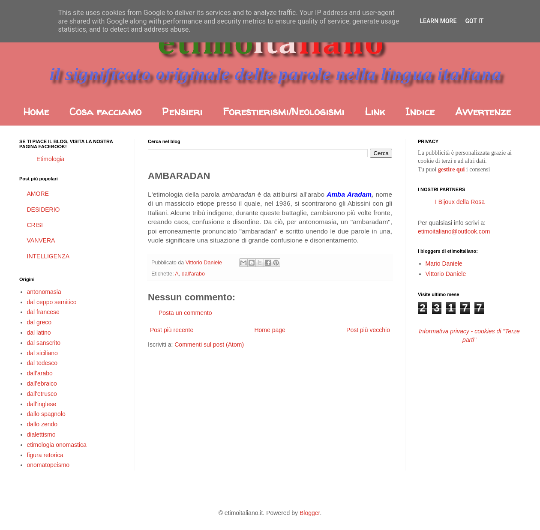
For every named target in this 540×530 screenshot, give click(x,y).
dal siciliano (42, 353)
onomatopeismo (48, 464)
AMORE (38, 193)
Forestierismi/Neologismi (283, 112)
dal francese (43, 311)
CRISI (35, 225)
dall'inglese (42, 404)
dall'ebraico (42, 383)
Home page (269, 329)
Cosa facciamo (105, 112)
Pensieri (182, 112)
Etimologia (50, 159)
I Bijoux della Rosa (460, 201)
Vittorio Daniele (446, 273)
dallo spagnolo (46, 413)
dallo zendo (42, 424)
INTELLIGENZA (48, 256)
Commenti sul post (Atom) (209, 344)
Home (36, 112)
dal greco (39, 322)
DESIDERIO (43, 209)
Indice (420, 112)
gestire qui (451, 169)
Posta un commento (185, 312)
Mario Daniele (444, 263)
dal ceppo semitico (52, 302)
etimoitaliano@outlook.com (454, 231)
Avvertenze (483, 112)
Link (375, 112)
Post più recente (171, 329)
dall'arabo (193, 274)
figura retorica (45, 455)
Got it (474, 21)
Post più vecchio (368, 329)
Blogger (310, 512)
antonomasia (44, 291)
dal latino (39, 332)
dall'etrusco (42, 393)
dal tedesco (42, 362)
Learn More (438, 21)
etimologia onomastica (57, 444)
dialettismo (41, 434)
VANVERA (41, 240)
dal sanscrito (44, 342)
